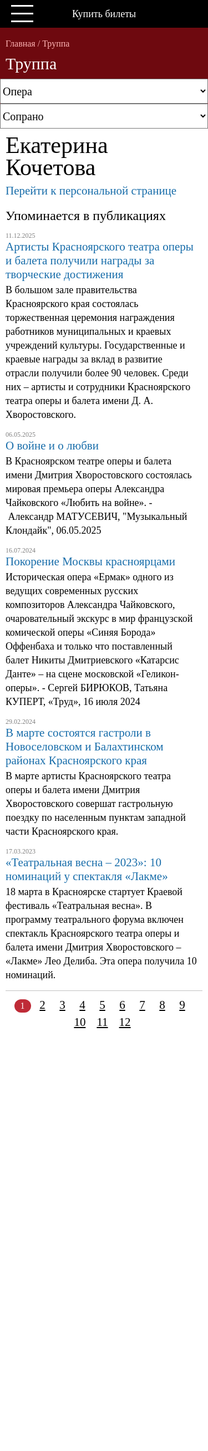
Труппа (55, 43)
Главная (20, 43)
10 (79, 1022)
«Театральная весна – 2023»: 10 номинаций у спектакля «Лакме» (87, 869)
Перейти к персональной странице (91, 190)
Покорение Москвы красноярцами (90, 561)
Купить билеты (104, 13)
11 (102, 1022)
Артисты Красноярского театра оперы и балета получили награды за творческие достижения (100, 260)
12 (125, 1022)
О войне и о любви (52, 445)
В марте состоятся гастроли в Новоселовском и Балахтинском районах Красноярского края (85, 746)
